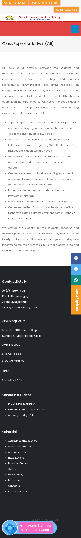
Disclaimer (14, 480)
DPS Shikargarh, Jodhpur (21, 403)
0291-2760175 (13, 361)
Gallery (12, 469)
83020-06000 (13, 354)
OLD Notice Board (17, 491)
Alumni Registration (66, 9)
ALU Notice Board (17, 452)
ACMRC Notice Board (19, 446)
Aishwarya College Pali (20, 415)
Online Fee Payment (15, 2)
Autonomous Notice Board (22, 440)
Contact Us (14, 486)
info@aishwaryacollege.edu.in (21, 307)
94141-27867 (12, 380)
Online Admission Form (44, 2)
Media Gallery (15, 474)
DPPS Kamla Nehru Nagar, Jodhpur (27, 409)
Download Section (18, 463)
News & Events (16, 457)
